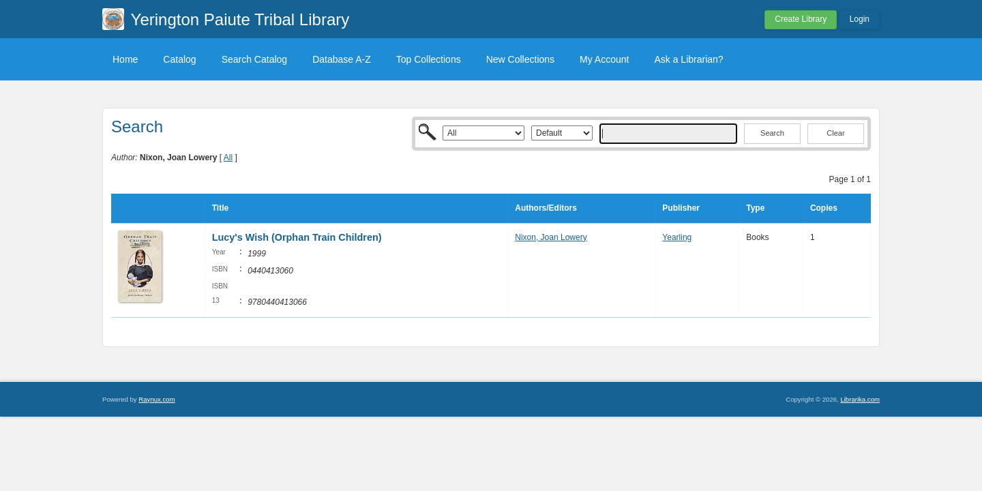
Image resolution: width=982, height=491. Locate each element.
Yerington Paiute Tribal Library (240, 19)
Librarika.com (860, 399)
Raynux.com (156, 399)
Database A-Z (341, 59)
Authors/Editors (546, 208)
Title (220, 208)
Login (859, 19)
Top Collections (428, 59)
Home (125, 59)
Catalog (179, 59)
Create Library (801, 19)
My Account (604, 59)
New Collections (520, 59)
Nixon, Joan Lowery (550, 237)
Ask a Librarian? (688, 59)
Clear (835, 133)
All (228, 157)
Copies (823, 208)
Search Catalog (255, 59)
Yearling (676, 237)
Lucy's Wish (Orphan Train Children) (297, 237)
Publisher (681, 208)
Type (755, 208)
